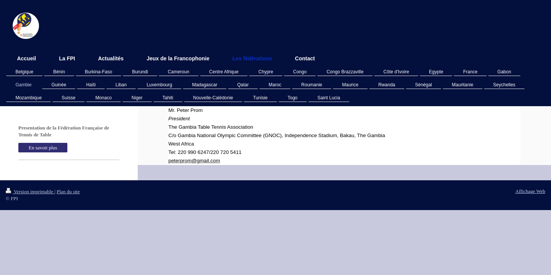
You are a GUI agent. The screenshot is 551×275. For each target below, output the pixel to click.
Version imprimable (30, 191)
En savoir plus (43, 147)
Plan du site (68, 191)
